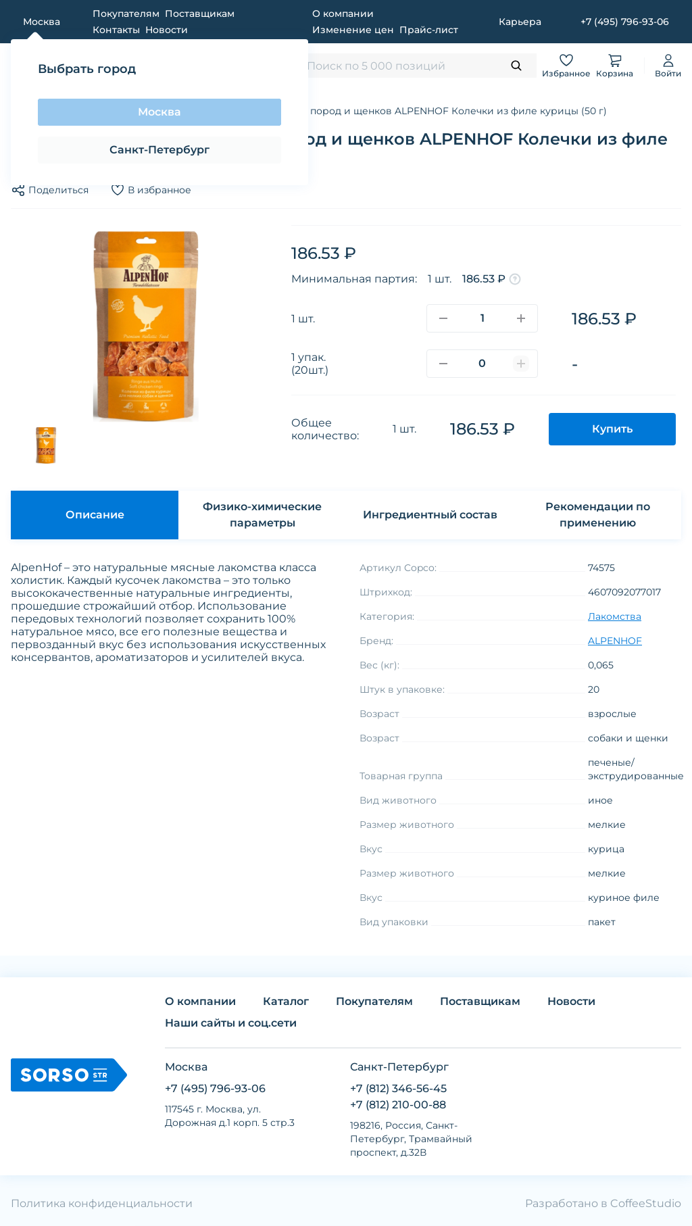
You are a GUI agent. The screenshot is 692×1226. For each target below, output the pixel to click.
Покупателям (126, 13)
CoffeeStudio (645, 1203)
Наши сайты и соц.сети (231, 1022)
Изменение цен (353, 30)
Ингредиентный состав (430, 514)
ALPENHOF (615, 641)
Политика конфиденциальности (102, 1203)
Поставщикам (199, 13)
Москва (159, 111)
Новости (166, 30)
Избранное (566, 65)
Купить (612, 428)
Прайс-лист (428, 30)
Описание (95, 514)
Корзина (614, 65)
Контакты (116, 30)
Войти (668, 65)
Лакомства (614, 616)
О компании (343, 13)
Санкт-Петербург (159, 149)
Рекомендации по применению (597, 514)
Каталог (286, 1001)
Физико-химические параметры (262, 514)
